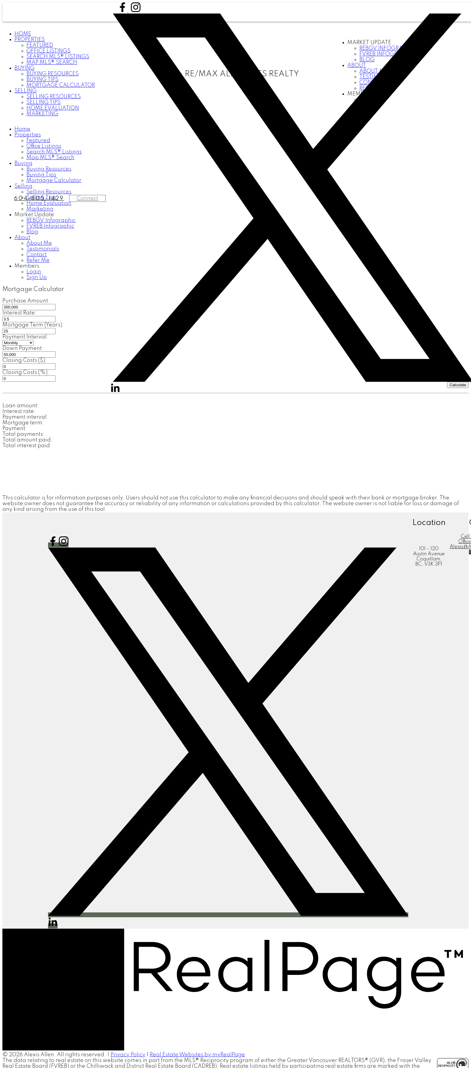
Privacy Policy (127, 1054)
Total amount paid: (27, 440)
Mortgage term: (23, 423)
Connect (87, 198)
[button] (123, 10)
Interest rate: (19, 411)
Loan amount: (20, 405)
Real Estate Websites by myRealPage (197, 1054)
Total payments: (23, 434)
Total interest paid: (27, 445)
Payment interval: (25, 417)
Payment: (14, 428)
